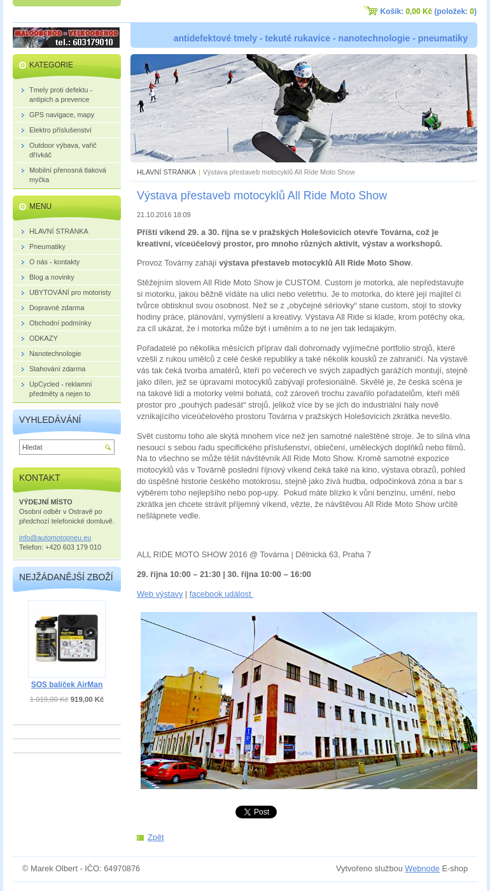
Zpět (156, 837)
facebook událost (221, 594)
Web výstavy (160, 594)
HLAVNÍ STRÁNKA (166, 172)
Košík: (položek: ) (429, 11)
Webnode (422, 868)
